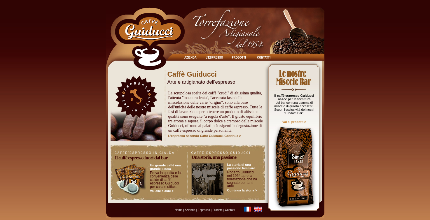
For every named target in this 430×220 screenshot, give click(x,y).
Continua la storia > (242, 190)
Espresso (204, 210)
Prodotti (217, 210)
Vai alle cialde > (162, 191)
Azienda (189, 210)
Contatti (229, 210)
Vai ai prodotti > (294, 122)
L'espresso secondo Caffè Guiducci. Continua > (204, 136)
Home (179, 210)
